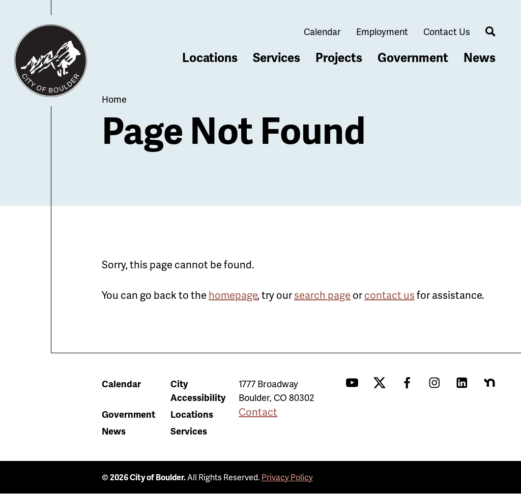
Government (413, 57)
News (480, 57)
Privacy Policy (287, 477)
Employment (382, 31)
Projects (338, 57)
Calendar (322, 31)
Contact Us (446, 31)
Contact (258, 412)
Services (276, 57)
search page (322, 295)
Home (114, 98)
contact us (389, 295)
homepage (233, 295)
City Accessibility (197, 390)
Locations (210, 57)
